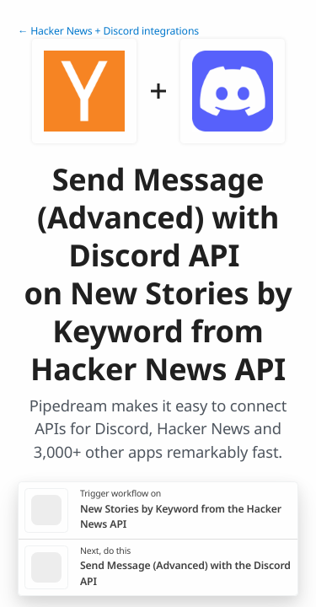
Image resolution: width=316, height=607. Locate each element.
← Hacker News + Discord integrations (108, 31)
